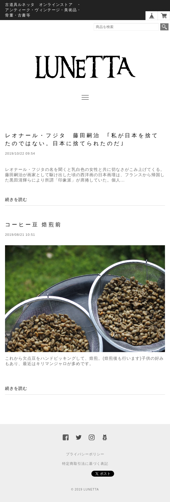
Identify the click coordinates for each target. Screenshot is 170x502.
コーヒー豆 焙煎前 (33, 224)
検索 (164, 26)
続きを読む (16, 199)
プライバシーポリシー (85, 454)
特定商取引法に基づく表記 (85, 464)
